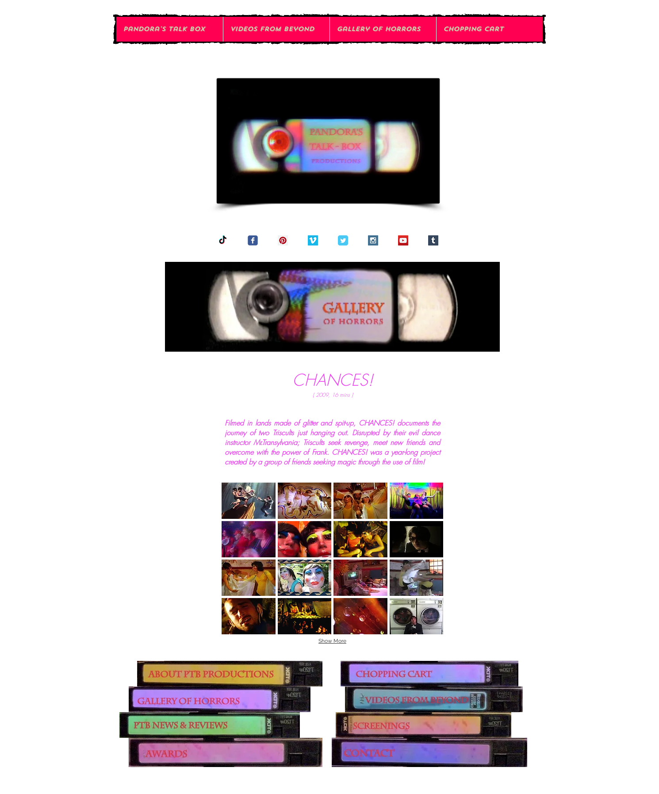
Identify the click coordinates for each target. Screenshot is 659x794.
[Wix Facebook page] (253, 240)
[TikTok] (223, 240)
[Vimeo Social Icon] (313, 240)
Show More (332, 641)
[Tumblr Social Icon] (433, 240)
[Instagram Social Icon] (373, 240)
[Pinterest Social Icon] (283, 240)
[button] (249, 501)
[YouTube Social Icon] (403, 240)
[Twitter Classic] (343, 240)
